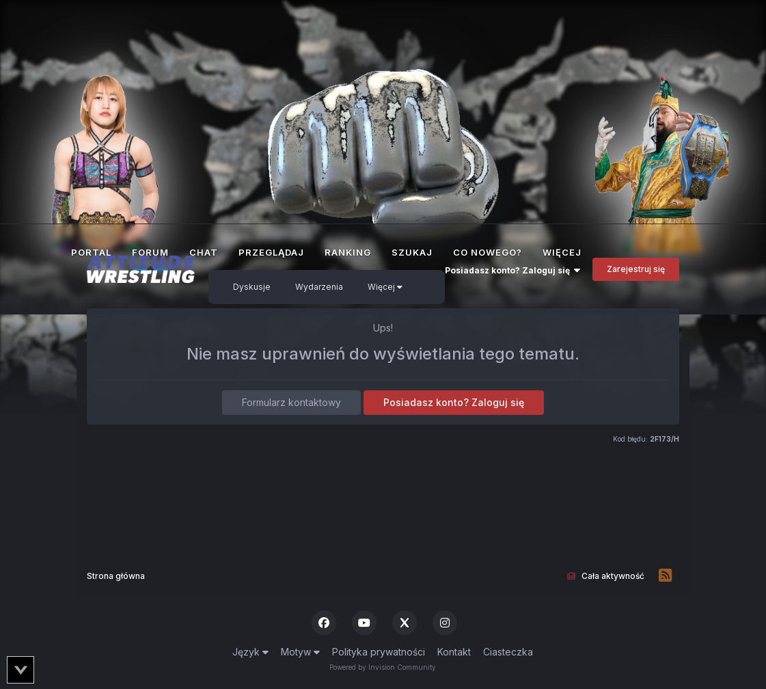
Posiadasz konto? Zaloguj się (512, 270)
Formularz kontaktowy (291, 402)
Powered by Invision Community (382, 667)
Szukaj (412, 252)
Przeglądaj (271, 252)
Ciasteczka (508, 652)
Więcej (385, 287)
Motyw (300, 652)
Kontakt (454, 652)
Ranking (348, 252)
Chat (203, 252)
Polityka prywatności (378, 652)
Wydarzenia (319, 287)
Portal (91, 252)
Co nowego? (487, 252)
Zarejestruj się (636, 269)
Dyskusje (252, 287)
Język (250, 652)
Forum (150, 258)
